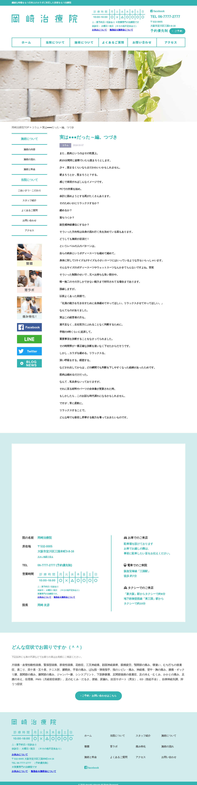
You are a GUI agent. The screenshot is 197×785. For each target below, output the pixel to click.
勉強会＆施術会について (121, 30)
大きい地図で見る (45, 557)
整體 (85, 739)
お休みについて (99, 30)
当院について (55, 42)
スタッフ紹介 (29, 200)
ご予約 (177, 31)
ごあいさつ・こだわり (29, 190)
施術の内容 (29, 149)
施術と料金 (29, 169)
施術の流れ (29, 159)
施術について (84, 42)
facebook (157, 11)
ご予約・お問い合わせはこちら (98, 694)
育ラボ (112, 739)
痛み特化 (139, 739)
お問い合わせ (142, 42)
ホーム (26, 42)
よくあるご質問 (113, 42)
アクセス (171, 42)
